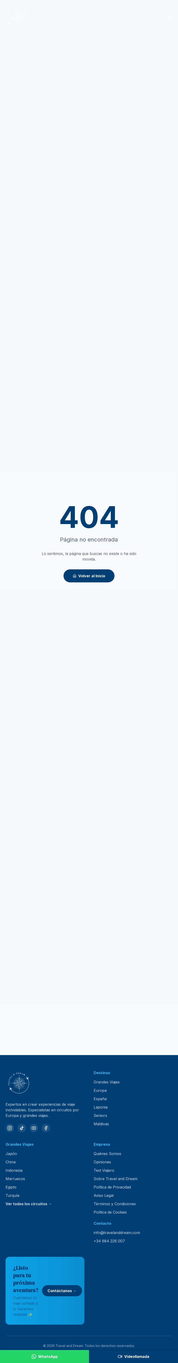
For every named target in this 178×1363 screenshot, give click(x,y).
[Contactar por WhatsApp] (44, 1356)
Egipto (11, 1187)
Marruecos (15, 1178)
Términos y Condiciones (115, 1203)
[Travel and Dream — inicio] (17, 18)
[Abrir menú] (169, 17)
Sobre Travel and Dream (115, 1178)
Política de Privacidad (112, 1187)
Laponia (101, 1107)
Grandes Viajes (107, 1082)
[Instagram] (10, 1128)
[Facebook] (46, 1128)
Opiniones (102, 1162)
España (100, 1098)
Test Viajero (104, 1170)
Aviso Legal (104, 1195)
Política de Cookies (110, 1212)
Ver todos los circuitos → (29, 1203)
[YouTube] (34, 1128)
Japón (11, 1153)
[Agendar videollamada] (133, 1356)
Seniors (100, 1115)
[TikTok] (22, 1128)
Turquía (12, 1195)
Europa (100, 1090)
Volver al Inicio (89, 576)
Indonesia (14, 1170)
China (11, 1162)
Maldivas (101, 1124)
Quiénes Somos (107, 1153)
